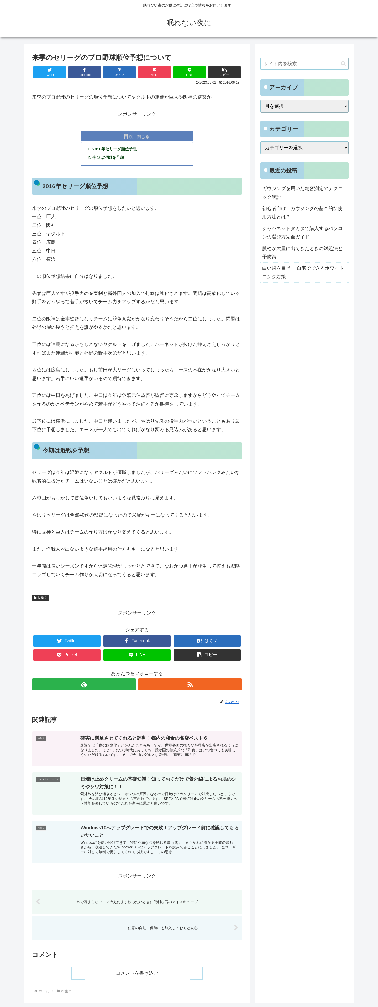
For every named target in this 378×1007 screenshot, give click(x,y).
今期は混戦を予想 (110, 158)
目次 (129, 136)
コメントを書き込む (137, 976)
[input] (304, 64)
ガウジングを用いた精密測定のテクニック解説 (302, 193)
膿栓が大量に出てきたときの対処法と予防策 (302, 252)
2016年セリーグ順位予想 (116, 149)
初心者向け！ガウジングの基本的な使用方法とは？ (302, 212)
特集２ (40, 599)
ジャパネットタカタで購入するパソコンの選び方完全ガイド (302, 232)
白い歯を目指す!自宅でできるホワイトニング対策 (303, 272)
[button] (224, 72)
